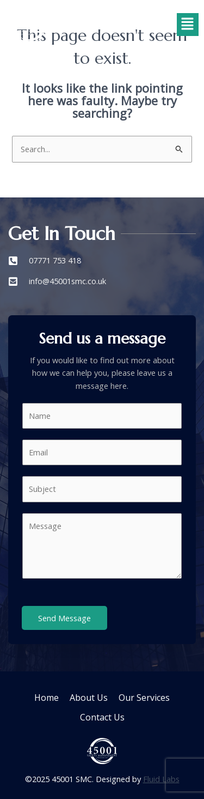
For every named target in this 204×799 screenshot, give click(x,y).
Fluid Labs (161, 778)
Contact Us (102, 717)
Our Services (144, 698)
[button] (188, 24)
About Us (89, 698)
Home (46, 698)
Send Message (64, 617)
